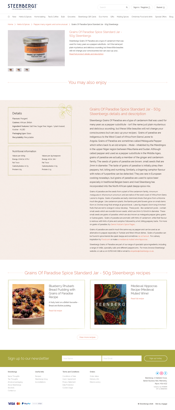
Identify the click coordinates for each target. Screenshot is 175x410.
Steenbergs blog (41, 379)
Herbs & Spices (25, 17)
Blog (171, 17)
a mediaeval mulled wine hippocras (132, 239)
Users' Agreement (69, 379)
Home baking (39, 17)
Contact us (12, 391)
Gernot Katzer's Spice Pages (123, 224)
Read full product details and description (86, 54)
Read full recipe (55, 311)
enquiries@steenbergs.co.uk (142, 251)
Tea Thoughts (13, 379)
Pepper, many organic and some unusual (51, 24)
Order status (94, 376)
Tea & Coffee (53, 17)
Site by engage (161, 404)
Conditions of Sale (69, 376)
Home (10, 24)
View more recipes (87, 337)
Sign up (155, 358)
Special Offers (161, 17)
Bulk (63, 17)
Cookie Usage (68, 388)
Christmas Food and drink (142, 17)
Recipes (38, 376)
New (14, 17)
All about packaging (15, 382)
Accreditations (40, 382)
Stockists (11, 388)
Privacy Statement (69, 382)
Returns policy (95, 382)
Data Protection (68, 385)
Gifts (112, 17)
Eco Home (103, 17)
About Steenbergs (14, 385)
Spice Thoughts (13, 376)
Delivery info (94, 379)
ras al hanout (143, 236)
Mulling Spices (123, 17)
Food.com (105, 239)
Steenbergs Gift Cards (87, 17)
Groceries (71, 17)
